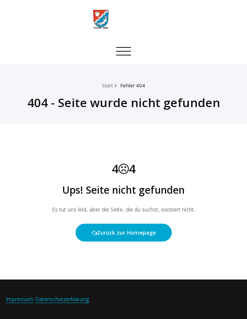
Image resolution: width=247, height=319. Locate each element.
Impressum (19, 299)
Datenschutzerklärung (62, 299)
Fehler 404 (132, 85)
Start (107, 85)
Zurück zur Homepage (124, 232)
